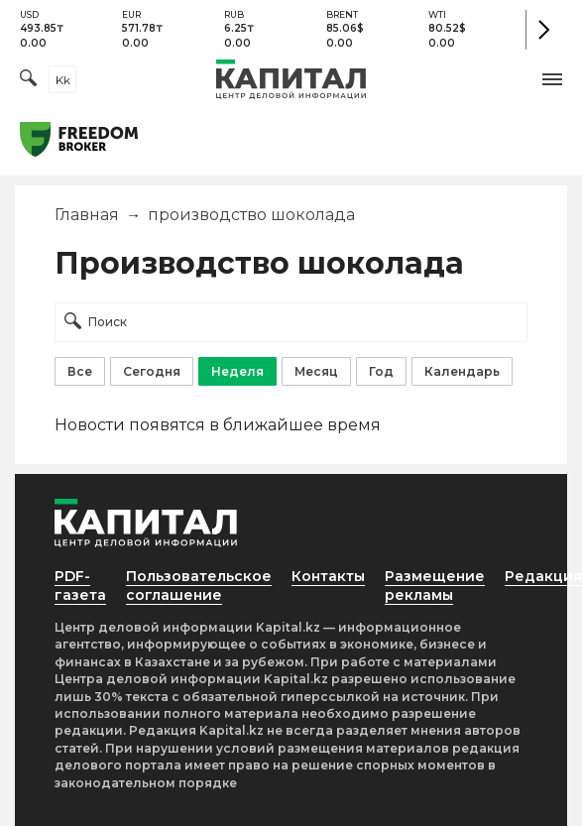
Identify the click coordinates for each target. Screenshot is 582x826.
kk (63, 79)
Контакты (328, 576)
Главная (87, 214)
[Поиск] (28, 79)
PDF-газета (80, 585)
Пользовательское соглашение (199, 585)
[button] (552, 79)
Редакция (543, 576)
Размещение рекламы (435, 585)
